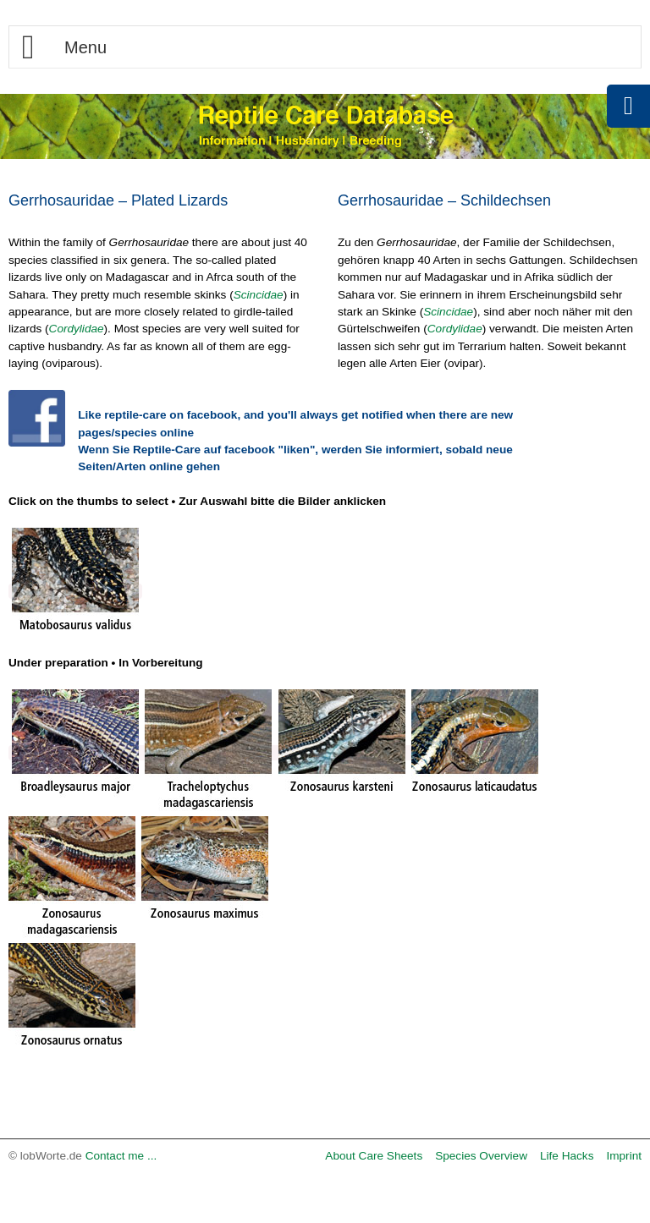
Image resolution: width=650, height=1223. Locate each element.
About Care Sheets (373, 1155)
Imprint (624, 1155)
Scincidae (259, 294)
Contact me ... (121, 1155)
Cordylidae (76, 328)
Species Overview (481, 1155)
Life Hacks (566, 1155)
